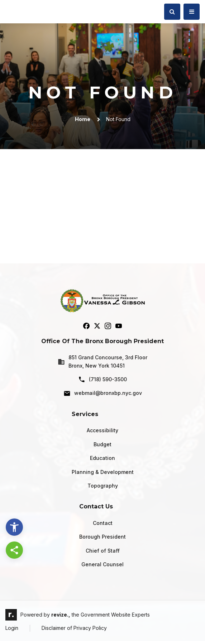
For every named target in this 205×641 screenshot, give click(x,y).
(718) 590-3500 (102, 379)
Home (82, 119)
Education (102, 458)
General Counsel (102, 564)
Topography (102, 486)
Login (11, 628)
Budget (102, 444)
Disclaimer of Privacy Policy (74, 628)
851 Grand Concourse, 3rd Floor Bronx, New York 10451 (102, 361)
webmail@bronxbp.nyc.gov (102, 393)
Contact (103, 523)
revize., (60, 615)
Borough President (102, 537)
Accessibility (102, 430)
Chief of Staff (103, 551)
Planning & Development (103, 472)
